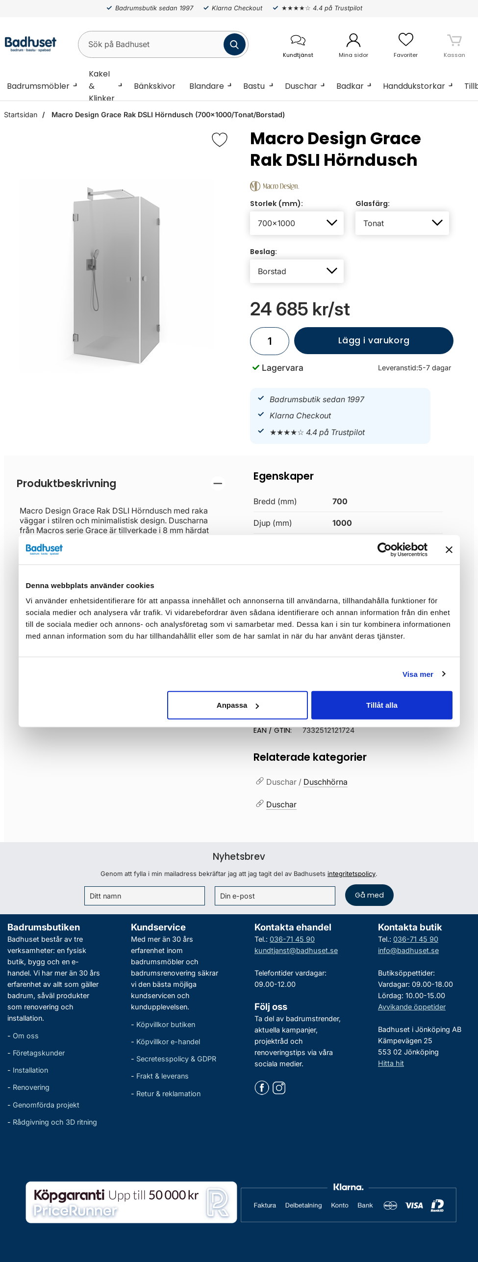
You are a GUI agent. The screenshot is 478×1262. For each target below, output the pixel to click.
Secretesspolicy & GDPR (176, 1059)
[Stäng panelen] (449, 549)
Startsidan (20, 114)
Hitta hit (391, 1063)
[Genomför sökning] (235, 44)
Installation (30, 1070)
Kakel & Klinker (102, 86)
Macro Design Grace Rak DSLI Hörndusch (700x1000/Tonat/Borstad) (167, 114)
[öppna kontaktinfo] (297, 44)
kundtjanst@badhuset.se (296, 950)
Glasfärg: (372, 203)
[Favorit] (219, 139)
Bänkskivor (155, 86)
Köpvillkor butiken (165, 1024)
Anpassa (238, 705)
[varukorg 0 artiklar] (454, 44)
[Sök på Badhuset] (163, 44)
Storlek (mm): (276, 203)
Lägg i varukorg (351, 344)
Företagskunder (39, 1053)
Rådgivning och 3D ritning (55, 1122)
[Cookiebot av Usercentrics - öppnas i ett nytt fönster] (385, 549)
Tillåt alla (382, 705)
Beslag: (263, 252)
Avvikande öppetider (412, 1007)
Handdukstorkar (414, 86)
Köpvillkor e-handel (168, 1041)
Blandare (206, 86)
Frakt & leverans (162, 1076)
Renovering (31, 1087)
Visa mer (418, 674)
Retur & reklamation (168, 1093)
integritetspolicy (351, 873)
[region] (121, 483)
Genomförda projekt (46, 1105)
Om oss (26, 1035)
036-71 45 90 (292, 939)
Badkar (350, 86)
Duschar (301, 86)
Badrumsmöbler (38, 86)
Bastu (254, 86)
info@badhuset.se (408, 950)
